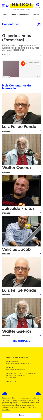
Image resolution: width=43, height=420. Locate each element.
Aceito (21, 415)
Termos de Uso (22, 407)
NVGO (17, 381)
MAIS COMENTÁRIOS (21, 341)
